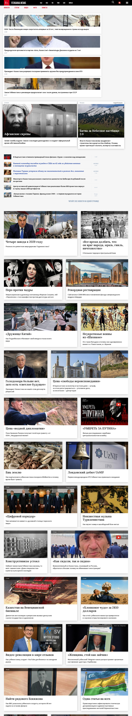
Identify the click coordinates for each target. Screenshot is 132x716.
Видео (27, 8)
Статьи (17, 8)
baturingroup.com (80, 714)
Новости (7, 8)
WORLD (72, 3)
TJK (53, 3)
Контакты (8, 710)
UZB (65, 3)
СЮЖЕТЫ (46, 8)
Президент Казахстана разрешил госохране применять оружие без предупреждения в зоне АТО (81, 32)
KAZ (41, 3)
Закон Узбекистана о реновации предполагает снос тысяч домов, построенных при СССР (112, 32)
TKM (59, 3)
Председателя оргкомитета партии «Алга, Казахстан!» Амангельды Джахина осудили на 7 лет (49, 32)
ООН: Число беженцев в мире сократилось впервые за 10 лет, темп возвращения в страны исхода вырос (17, 32)
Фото (36, 8)
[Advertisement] (115, 125)
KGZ (47, 3)
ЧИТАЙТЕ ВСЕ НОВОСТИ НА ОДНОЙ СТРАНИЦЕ (83, 144)
